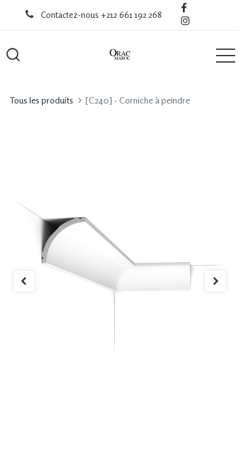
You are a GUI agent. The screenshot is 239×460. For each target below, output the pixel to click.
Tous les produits (41, 100)
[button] (12, 55)
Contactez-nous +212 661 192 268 (101, 15)
